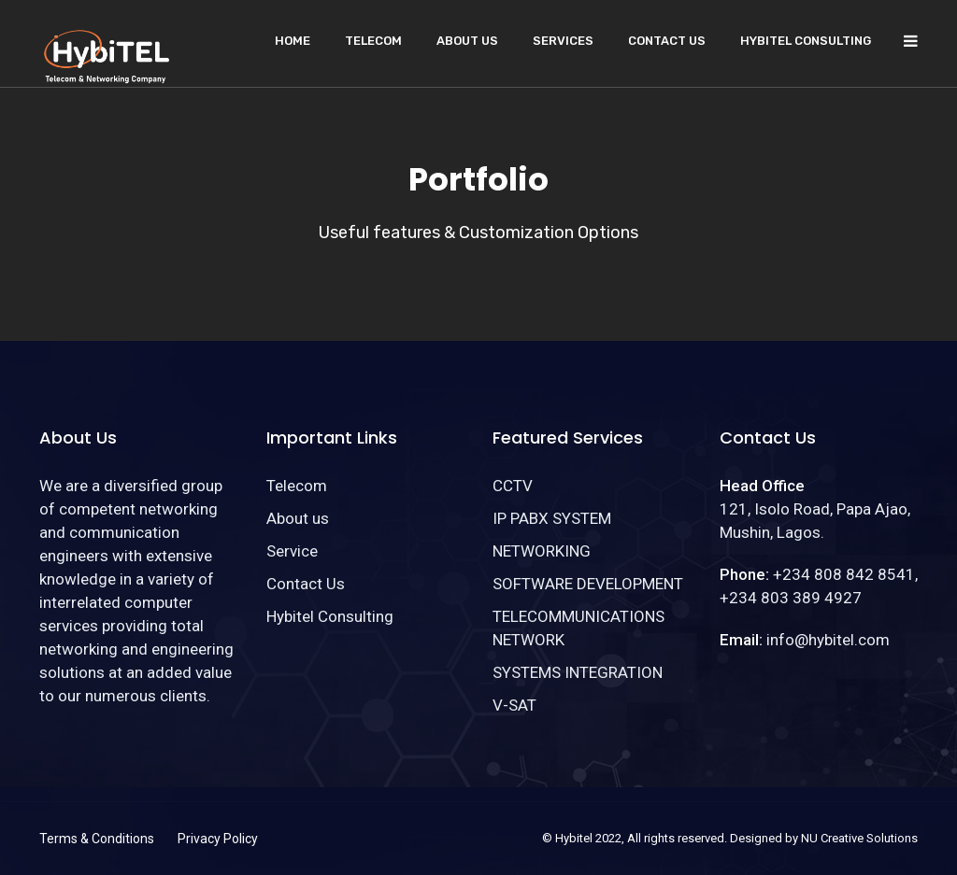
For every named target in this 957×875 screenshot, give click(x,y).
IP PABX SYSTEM (552, 518)
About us (467, 41)
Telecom (373, 41)
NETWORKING (542, 551)
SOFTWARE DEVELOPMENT (588, 583)
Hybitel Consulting (805, 41)
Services (563, 41)
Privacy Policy (218, 838)
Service (292, 551)
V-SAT (514, 705)
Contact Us (667, 41)
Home (292, 41)
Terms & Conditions (96, 838)
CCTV (513, 485)
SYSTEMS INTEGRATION (578, 672)
